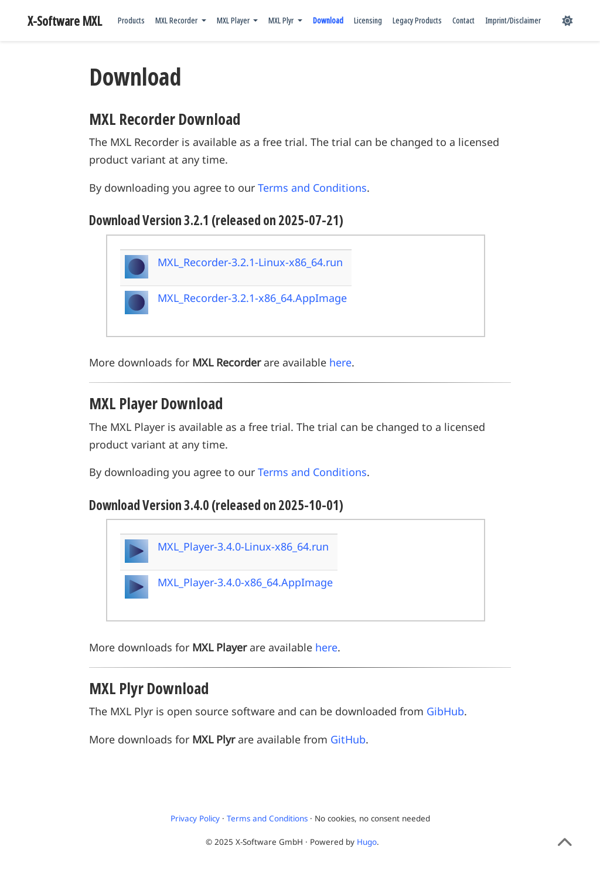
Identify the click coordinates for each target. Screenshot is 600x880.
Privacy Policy (195, 818)
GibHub (445, 711)
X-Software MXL (65, 20)
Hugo (367, 842)
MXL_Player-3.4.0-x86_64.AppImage (245, 582)
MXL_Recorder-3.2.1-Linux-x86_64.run (250, 262)
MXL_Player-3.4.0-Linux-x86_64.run (243, 546)
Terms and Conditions (312, 188)
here (340, 362)
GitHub (348, 739)
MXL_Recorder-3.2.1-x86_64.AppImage (252, 298)
